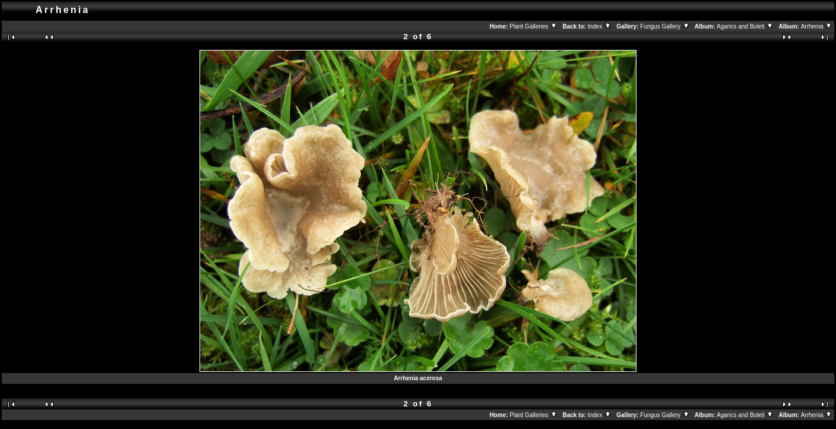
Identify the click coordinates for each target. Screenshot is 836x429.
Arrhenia (817, 26)
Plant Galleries (533, 26)
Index (600, 26)
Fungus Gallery (665, 26)
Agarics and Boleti (745, 26)
